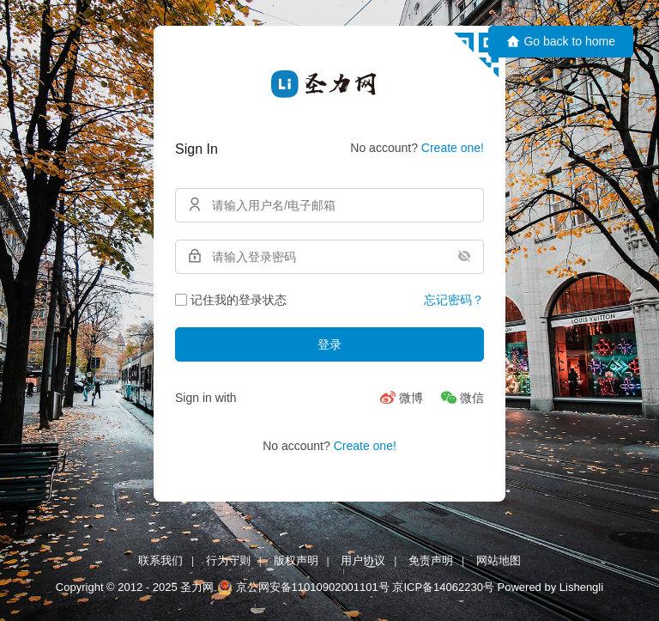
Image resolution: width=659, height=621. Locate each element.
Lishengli (581, 587)
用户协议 (363, 560)
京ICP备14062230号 (443, 587)
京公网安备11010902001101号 (313, 587)
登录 (329, 344)
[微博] (401, 397)
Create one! (452, 148)
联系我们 (160, 560)
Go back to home (560, 41)
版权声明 (296, 560)
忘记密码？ (454, 300)
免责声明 (430, 560)
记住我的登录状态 (231, 300)
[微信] (462, 397)
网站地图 (498, 560)
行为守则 (228, 560)
